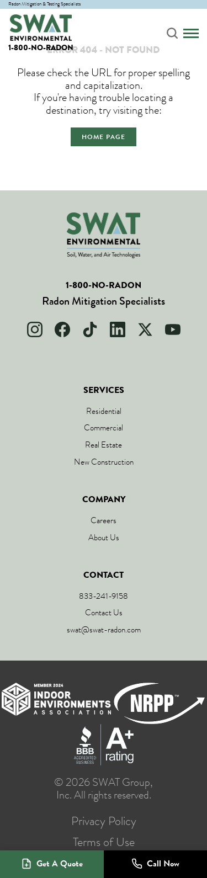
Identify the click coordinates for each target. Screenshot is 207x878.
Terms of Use (104, 842)
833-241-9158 (103, 596)
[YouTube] (173, 329)
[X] (145, 329)
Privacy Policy (103, 821)
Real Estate (103, 445)
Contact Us (104, 612)
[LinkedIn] (117, 329)
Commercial (103, 428)
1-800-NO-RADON (40, 48)
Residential (103, 411)
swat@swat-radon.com (104, 630)
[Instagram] (35, 329)
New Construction (104, 462)
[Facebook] (62, 329)
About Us (103, 537)
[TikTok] (90, 329)
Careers (103, 520)
